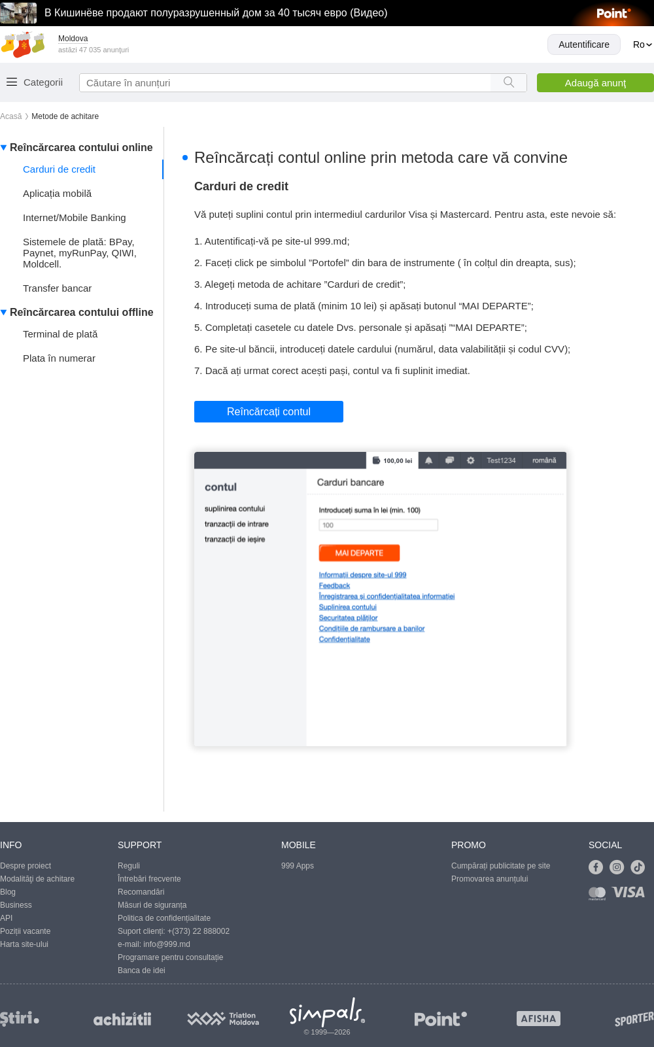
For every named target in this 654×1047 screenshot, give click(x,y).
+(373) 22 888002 (198, 931)
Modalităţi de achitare (37, 879)
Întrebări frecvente (149, 879)
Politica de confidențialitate (164, 918)
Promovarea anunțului (489, 879)
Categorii (43, 82)
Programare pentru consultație (170, 957)
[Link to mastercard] (600, 896)
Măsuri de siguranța (152, 905)
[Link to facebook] (599, 868)
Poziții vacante (25, 931)
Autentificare (584, 44)
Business (16, 905)
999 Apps (297, 865)
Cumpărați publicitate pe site (500, 865)
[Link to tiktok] (640, 868)
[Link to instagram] (620, 868)
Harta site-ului (24, 944)
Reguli (129, 865)
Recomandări (141, 892)
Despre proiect (25, 865)
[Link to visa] (631, 896)
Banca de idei (141, 970)
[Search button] (508, 83)
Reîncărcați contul (269, 411)
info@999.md (166, 944)
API (6, 918)
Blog (8, 892)
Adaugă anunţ (595, 82)
